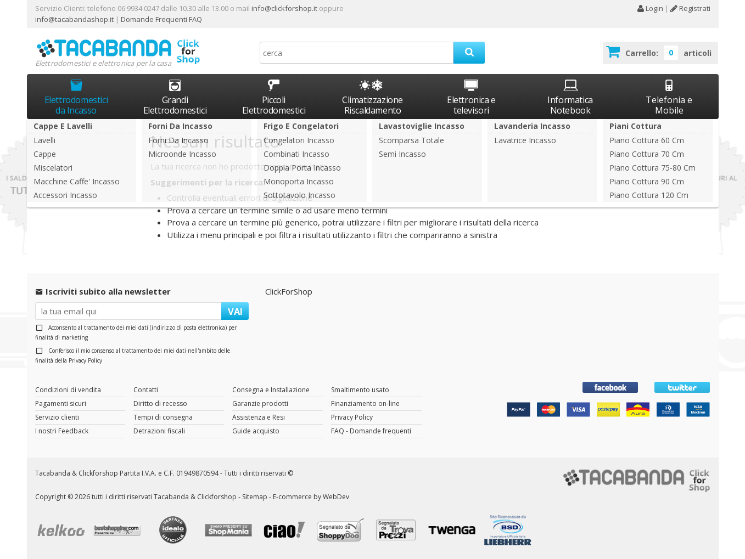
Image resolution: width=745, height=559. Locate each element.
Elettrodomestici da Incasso (76, 96)
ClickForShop (288, 291)
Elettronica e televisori (471, 96)
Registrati (690, 8)
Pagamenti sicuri (60, 403)
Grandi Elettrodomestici (175, 96)
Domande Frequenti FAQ (160, 19)
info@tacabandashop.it (74, 19)
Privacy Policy (85, 360)
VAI (235, 311)
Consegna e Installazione (271, 389)
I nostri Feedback (61, 431)
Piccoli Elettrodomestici (274, 96)
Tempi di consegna (163, 417)
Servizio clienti (57, 417)
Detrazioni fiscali (159, 431)
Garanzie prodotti (260, 403)
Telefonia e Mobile (669, 96)
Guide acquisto (255, 431)
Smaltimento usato (360, 389)
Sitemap (254, 496)
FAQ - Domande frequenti (371, 431)
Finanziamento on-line (365, 403)
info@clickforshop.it (284, 8)
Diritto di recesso (160, 403)
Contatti (145, 389)
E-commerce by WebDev (311, 496)
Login (650, 8)
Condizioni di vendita (68, 389)
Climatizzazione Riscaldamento (372, 105)
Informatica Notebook (570, 96)
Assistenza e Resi (258, 417)
